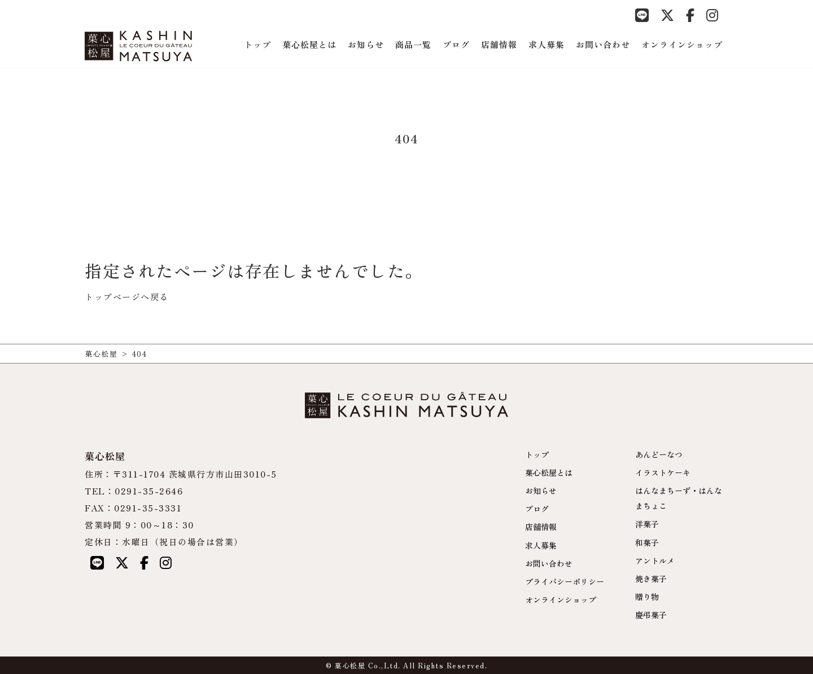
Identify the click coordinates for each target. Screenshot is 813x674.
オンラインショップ (682, 44)
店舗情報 (499, 44)
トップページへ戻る (127, 297)
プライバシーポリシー (564, 581)
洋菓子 (647, 523)
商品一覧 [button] (413, 44)
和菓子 (647, 542)
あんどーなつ (659, 454)
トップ (257, 44)
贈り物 (647, 596)
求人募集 (546, 44)
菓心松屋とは (309, 44)
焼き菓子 (651, 578)
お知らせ (366, 44)
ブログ (456, 44)
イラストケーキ (662, 472)
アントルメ (655, 560)
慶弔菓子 (651, 614)
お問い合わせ (603, 44)
